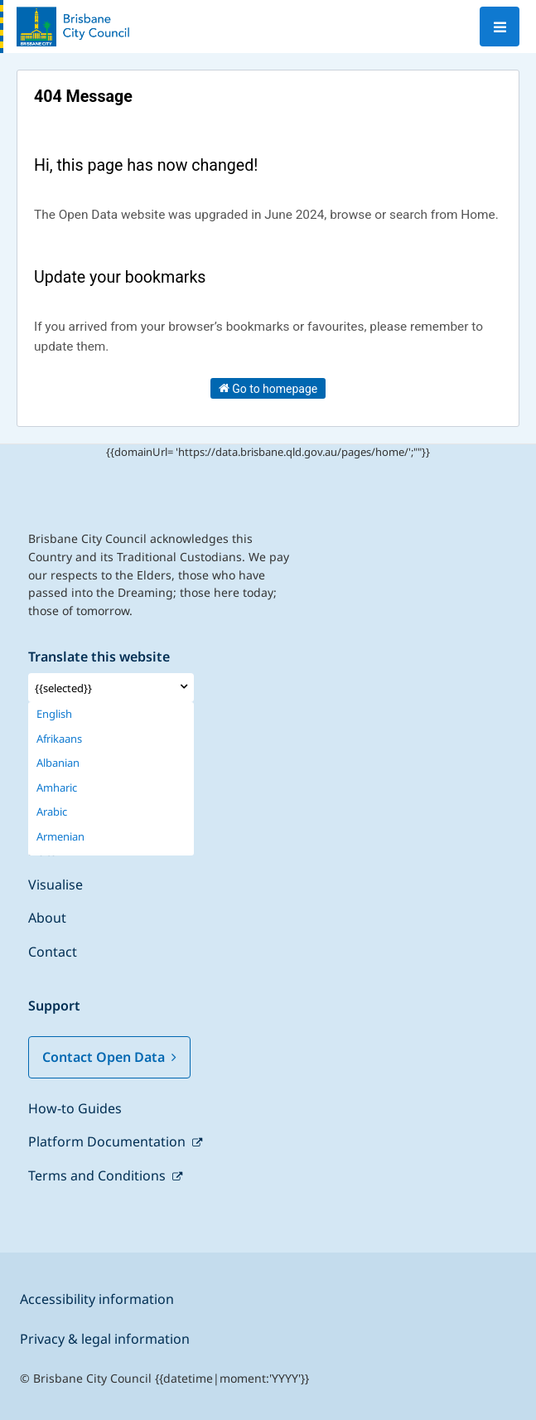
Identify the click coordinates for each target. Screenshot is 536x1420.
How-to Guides (75, 1108)
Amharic (56, 788)
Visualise (55, 884)
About (47, 918)
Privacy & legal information (105, 1339)
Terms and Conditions (98, 1175)
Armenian (60, 837)
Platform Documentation (108, 1141)
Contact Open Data (109, 1057)
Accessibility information (97, 1299)
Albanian (58, 763)
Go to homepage (268, 388)
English (54, 714)
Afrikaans (59, 739)
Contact (52, 952)
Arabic (51, 812)
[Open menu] (499, 26)
